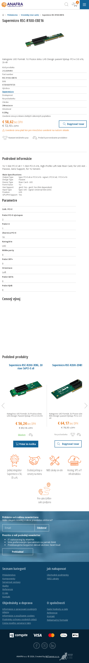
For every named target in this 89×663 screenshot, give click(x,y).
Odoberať (42, 528)
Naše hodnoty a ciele (57, 609)
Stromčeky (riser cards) (30, 15)
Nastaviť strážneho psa (15, 137)
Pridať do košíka (26, 444)
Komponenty (8, 578)
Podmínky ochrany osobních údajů (19, 619)
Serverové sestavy (11, 582)
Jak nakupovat (56, 568)
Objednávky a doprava (17, 603)
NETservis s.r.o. (52, 656)
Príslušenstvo (12, 15)
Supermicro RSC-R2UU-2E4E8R (68, 365)
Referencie (7, 589)
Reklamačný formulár (57, 620)
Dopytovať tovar (73, 124)
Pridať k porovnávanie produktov (49, 137)
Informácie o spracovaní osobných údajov (19, 611)
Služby (5, 585)
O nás (5, 592)
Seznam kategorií (14, 568)
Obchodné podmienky (58, 574)
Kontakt (6, 596)
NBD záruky (53, 578)
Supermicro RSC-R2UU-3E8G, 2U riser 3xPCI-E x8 (26, 366)
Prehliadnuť (18, 551)
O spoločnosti (56, 603)
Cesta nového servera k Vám (16, 623)
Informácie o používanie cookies (18, 615)
